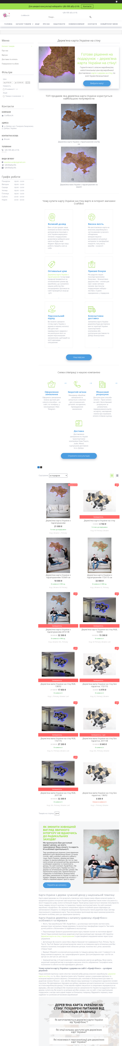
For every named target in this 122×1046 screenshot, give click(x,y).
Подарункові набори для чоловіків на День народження (16, 1013)
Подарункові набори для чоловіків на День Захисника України (16, 1025)
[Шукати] (90, 17)
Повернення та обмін (10, 64)
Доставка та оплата (9, 59)
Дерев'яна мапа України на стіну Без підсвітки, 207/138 (99, 667)
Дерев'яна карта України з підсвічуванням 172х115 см (99, 503)
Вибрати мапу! (97, 83)
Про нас (46, 24)
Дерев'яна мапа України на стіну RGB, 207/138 (58, 721)
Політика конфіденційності (75, 1044)
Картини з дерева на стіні (72, 1016)
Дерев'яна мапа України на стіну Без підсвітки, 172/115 (99, 612)
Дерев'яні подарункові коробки (104, 1013)
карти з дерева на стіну (101, 73)
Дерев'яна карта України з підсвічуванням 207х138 (58, 558)
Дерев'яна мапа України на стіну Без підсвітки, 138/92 (99, 721)
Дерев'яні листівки (99, 1010)
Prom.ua (72, 1041)
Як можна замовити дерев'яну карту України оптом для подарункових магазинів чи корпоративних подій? (79, 979)
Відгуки (5, 55)
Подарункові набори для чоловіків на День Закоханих (16, 1030)
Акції (37, 24)
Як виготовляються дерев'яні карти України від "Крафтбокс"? (79, 948)
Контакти (87, 6)
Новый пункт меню (109, 24)
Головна (8, 24)
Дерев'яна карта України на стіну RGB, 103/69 (99, 558)
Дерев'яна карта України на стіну (99, 448)
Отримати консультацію (79, 383)
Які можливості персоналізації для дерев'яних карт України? (78, 968)
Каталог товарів (23, 24)
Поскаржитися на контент (56, 1044)
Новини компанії (76, 24)
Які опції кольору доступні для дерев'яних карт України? (79, 958)
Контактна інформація (79, 991)
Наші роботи (59, 24)
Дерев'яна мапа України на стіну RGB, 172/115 (58, 667)
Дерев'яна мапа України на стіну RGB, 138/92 (58, 612)
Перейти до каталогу (56, 812)
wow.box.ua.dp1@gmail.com (14, 162)
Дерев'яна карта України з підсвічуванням (58, 449)
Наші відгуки (78, 308)
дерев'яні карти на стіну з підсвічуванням (58, 864)
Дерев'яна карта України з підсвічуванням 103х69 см (58, 503)
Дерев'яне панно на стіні (72, 1012)
